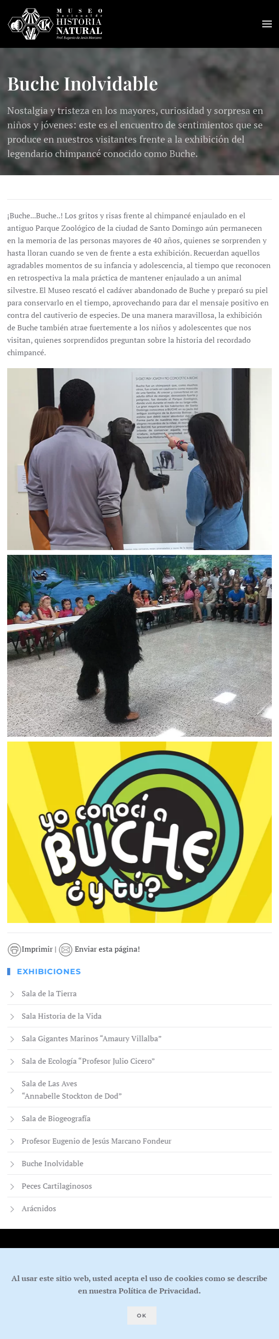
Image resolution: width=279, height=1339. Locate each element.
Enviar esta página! (100, 949)
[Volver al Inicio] (55, 24)
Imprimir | (33, 949)
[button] (267, 24)
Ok (142, 1315)
